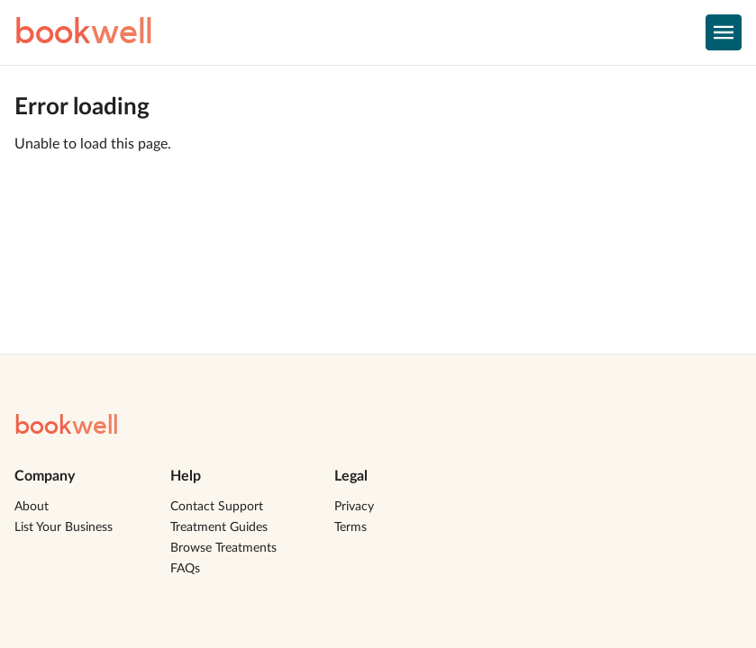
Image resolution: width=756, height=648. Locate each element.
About (31, 506)
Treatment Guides (219, 527)
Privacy (354, 506)
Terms (350, 527)
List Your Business (63, 527)
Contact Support (216, 506)
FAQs (185, 568)
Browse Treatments (223, 548)
